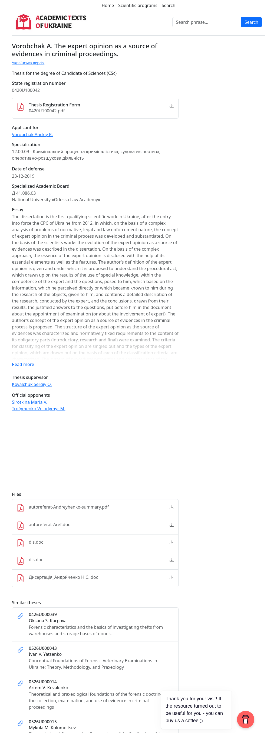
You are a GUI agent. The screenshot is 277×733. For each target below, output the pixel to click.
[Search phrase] (206, 22)
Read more (23, 364)
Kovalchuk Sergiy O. (32, 384)
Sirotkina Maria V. (29, 402)
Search (169, 5)
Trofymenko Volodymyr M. (38, 409)
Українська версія (28, 62)
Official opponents (31, 395)
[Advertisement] (95, 454)
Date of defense (28, 169)
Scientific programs (137, 5)
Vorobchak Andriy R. (32, 134)
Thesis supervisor (30, 377)
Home (108, 5)
